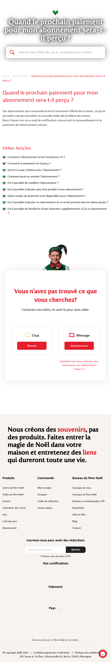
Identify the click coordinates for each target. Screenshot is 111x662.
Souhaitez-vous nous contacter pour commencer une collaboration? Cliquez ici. (79, 365)
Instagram (45, 629)
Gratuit (6, 501)
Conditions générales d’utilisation (51, 652)
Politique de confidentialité (89, 652)
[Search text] (61, 52)
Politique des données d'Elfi (55, 556)
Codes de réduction (47, 501)
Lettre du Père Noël (13, 488)
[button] (55, 608)
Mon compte (44, 488)
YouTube (65, 629)
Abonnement (9, 528)
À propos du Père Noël (84, 494)
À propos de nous (81, 488)
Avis (5, 514)
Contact (76, 528)
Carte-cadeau (44, 508)
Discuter (32, 346)
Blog (74, 521)
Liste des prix (10, 521)
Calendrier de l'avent (14, 508)
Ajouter (75, 549)
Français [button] (99, 8)
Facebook (36, 629)
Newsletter (78, 508)
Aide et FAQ (78, 514)
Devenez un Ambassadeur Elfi (88, 501)
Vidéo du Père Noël (13, 494)
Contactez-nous (79, 346)
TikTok (74, 630)
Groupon (42, 494)
